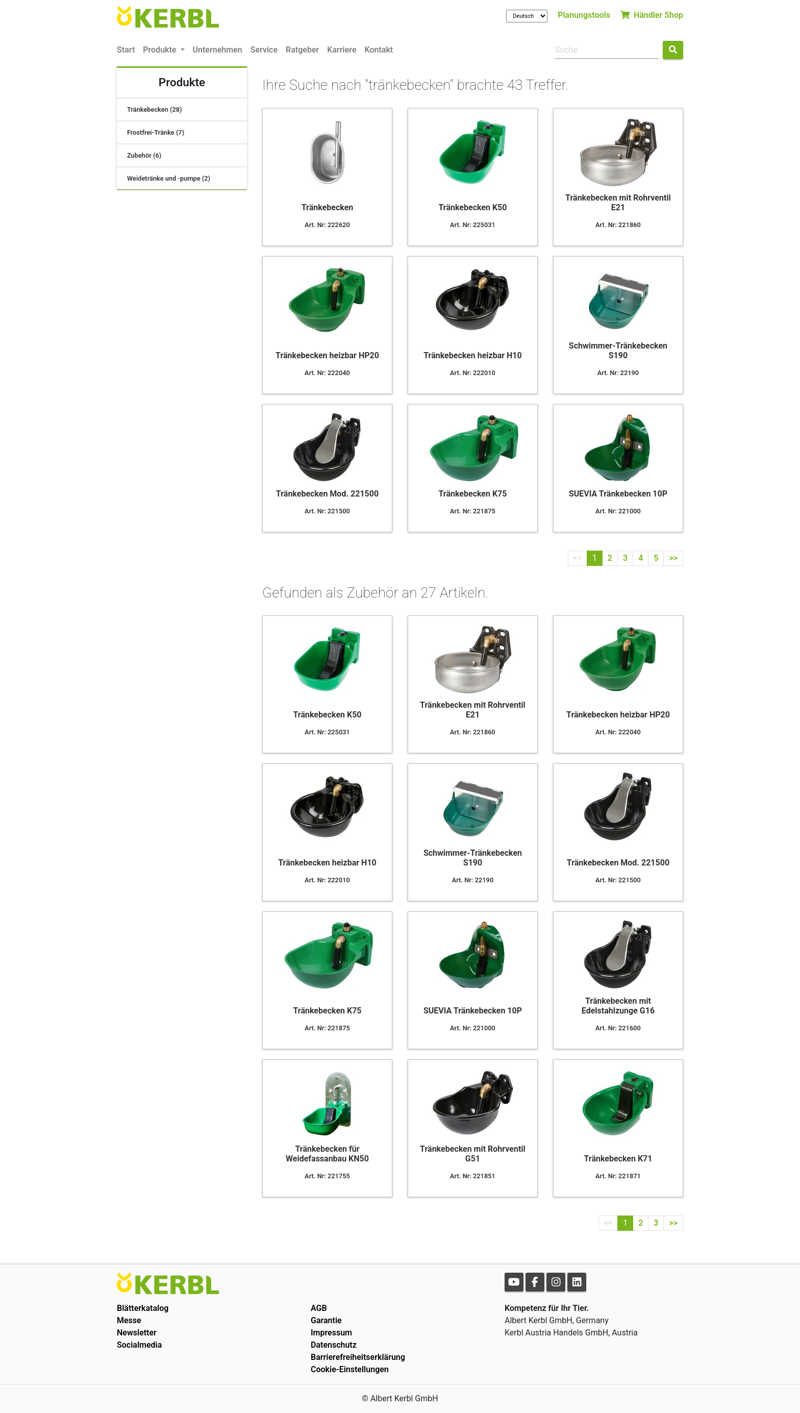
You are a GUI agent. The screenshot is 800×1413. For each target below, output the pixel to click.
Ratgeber (302, 50)
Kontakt (379, 50)
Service (264, 50)
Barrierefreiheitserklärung (358, 1357)
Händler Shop (651, 15)
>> (673, 558)
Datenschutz (334, 1345)
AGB (319, 1308)
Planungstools (584, 15)
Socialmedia (139, 1345)
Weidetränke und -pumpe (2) (168, 178)
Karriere (341, 50)
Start (126, 50)
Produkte (160, 50)
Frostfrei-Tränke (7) (155, 132)
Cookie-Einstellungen (350, 1369)
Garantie (326, 1320)
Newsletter (137, 1332)
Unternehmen (217, 50)
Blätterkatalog (142, 1308)
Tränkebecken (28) (154, 109)
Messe (129, 1320)
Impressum (331, 1332)
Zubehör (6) (144, 155)
